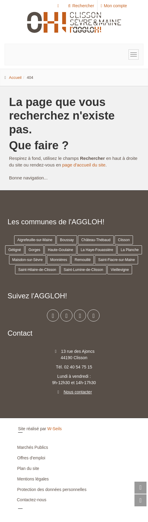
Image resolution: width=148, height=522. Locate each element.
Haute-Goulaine (60, 250)
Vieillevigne (120, 270)
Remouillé (83, 260)
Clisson (124, 240)
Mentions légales (33, 479)
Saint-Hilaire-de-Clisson (37, 270)
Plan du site (28, 468)
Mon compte (114, 5)
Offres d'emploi (31, 457)
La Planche (130, 250)
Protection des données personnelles (51, 489)
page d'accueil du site (84, 164)
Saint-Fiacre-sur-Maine (116, 260)
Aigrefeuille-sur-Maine (35, 240)
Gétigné (14, 250)
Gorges (34, 250)
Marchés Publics (32, 447)
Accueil (15, 77)
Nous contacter (77, 392)
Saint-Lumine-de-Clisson (83, 270)
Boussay (67, 240)
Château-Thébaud (95, 240)
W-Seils (54, 428)
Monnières (58, 260)
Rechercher (81, 5)
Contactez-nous (31, 499)
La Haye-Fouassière (97, 250)
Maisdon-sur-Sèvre (27, 260)
